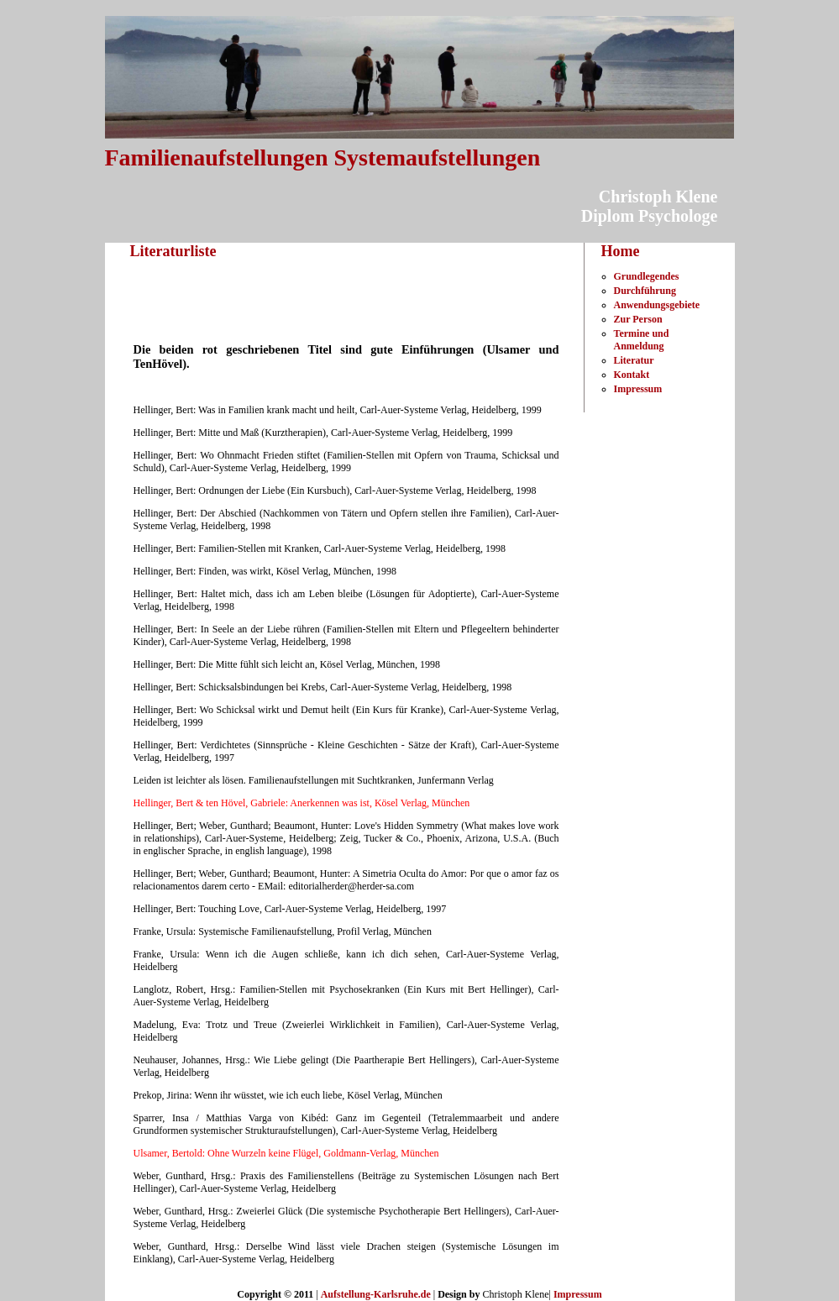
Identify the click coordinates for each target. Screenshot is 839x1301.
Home (620, 251)
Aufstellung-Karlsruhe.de (376, 1294)
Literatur (634, 360)
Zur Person (638, 319)
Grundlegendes (646, 276)
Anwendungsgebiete (657, 305)
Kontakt (632, 374)
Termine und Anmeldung (641, 340)
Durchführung (645, 290)
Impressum (638, 389)
